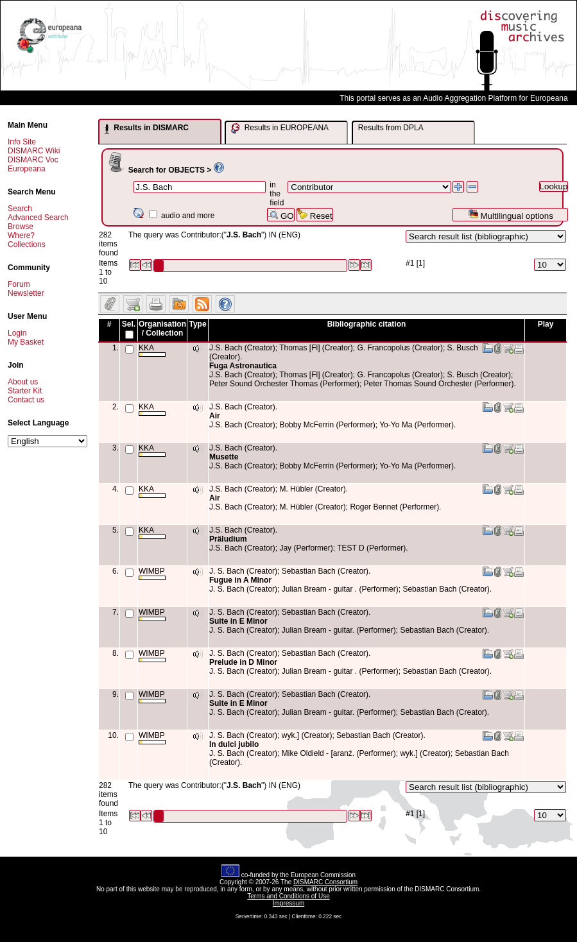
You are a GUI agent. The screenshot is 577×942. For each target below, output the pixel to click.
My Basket (26, 342)
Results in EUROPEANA (280, 128)
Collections (27, 244)
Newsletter (26, 293)
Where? (21, 235)
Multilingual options (510, 215)
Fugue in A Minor (240, 580)
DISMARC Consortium (325, 882)
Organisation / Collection (162, 329)
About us (23, 381)
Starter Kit (25, 390)
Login (17, 333)
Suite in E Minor (238, 621)
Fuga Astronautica (243, 365)
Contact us (26, 399)
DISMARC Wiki (34, 150)
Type (197, 324)
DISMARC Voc (33, 159)
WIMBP (152, 573)
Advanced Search (38, 217)
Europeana (27, 168)
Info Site (22, 141)
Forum (19, 284)
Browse (20, 226)
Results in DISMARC (147, 128)
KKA (152, 350)
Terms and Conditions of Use (288, 896)
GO (280, 215)
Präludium (228, 539)
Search (20, 208)
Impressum (288, 903)
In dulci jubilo (234, 744)
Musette (223, 456)
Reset (314, 215)
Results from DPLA (391, 127)
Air (214, 415)
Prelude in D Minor (243, 662)
